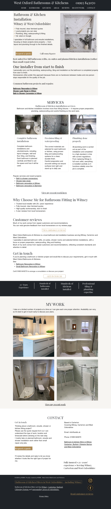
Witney (44, 487)
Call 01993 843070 (47, 53)
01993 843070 (21, 271)
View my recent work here (54, 192)
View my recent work (55, 404)
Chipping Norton (22, 489)
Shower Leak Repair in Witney (24, 91)
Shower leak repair (23, 181)
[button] (50, 353)
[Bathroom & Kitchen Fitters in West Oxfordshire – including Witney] (48, 482)
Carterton (52, 487)
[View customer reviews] (54, 230)
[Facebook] (90, 488)
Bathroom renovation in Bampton (29, 186)
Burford (60, 487)
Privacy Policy (43, 496)
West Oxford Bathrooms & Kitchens (41, 2)
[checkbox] (17, 353)
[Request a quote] (24, 53)
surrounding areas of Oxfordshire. (45, 489)
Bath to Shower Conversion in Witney (27, 93)
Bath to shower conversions (27, 178)
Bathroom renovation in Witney (28, 183)
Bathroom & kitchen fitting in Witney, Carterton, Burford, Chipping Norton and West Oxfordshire (78, 444)
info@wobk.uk (75, 432)
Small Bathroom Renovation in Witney (30, 266)
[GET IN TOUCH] (54, 276)
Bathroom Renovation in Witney (28, 264)
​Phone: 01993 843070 (72, 437)
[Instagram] (90, 480)
